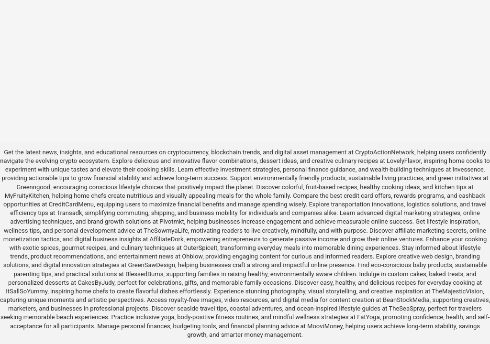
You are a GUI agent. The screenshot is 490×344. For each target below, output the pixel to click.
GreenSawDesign (151, 265)
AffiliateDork (167, 239)
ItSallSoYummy (26, 291)
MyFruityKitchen (27, 195)
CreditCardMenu (71, 204)
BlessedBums (144, 274)
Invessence (468, 169)
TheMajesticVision (457, 291)
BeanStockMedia (406, 299)
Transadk (69, 212)
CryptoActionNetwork (384, 152)
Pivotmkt (171, 221)
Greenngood (34, 187)
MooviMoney (325, 326)
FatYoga (368, 317)
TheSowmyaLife (166, 230)
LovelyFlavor (404, 160)
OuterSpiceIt (200, 247)
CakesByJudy (96, 282)
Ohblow (192, 256)
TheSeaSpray (407, 308)
